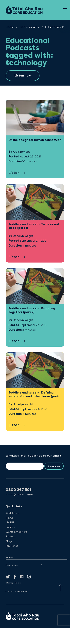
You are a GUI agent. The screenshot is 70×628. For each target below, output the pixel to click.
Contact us (12, 565)
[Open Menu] (65, 10)
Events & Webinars (16, 532)
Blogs (9, 541)
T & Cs (9, 518)
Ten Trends (12, 546)
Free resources (29, 27)
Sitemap (9, 583)
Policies (18, 583)
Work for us (12, 513)
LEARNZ (10, 522)
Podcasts (11, 536)
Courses (10, 527)
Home (10, 27)
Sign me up (54, 466)
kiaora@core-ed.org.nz (19, 494)
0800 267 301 (18, 490)
